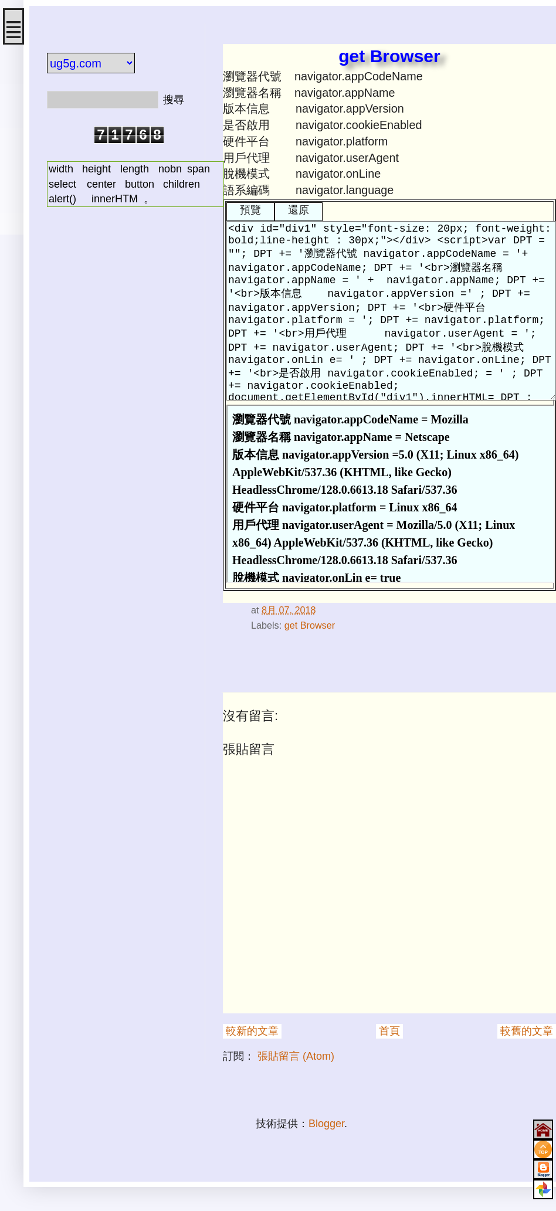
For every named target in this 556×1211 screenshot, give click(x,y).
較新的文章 (252, 1031)
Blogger (326, 1123)
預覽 (250, 210)
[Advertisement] (117, 283)
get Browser (309, 625)
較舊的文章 (526, 1031)
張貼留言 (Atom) (295, 1056)
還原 (298, 210)
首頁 (389, 1031)
